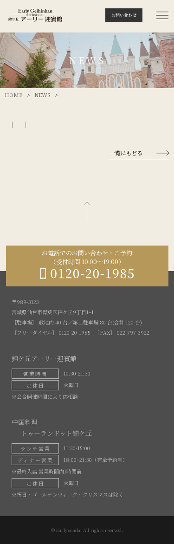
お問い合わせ (123, 15)
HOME (13, 94)
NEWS (42, 94)
